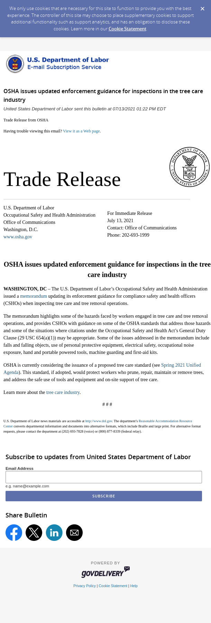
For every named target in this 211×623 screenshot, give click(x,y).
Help (133, 586)
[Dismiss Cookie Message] (202, 6)
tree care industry (63, 392)
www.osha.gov (17, 236)
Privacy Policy (84, 586)
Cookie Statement (127, 29)
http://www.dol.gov (98, 421)
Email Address (20, 468)
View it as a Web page (81, 131)
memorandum (33, 296)
